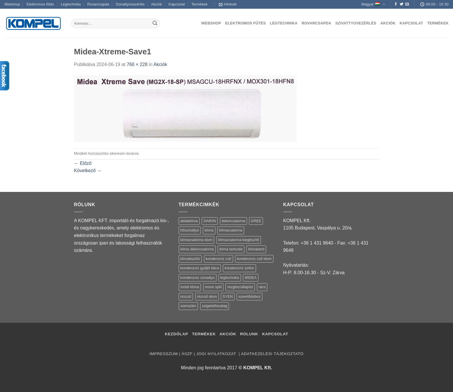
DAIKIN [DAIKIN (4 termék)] (209, 221)
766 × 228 (137, 64)
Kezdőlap (176, 334)
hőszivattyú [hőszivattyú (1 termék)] (189, 230)
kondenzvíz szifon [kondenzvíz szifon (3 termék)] (239, 268)
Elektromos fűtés (40, 4)
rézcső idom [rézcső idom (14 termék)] (207, 296)
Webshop (12, 4)
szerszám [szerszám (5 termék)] (188, 306)
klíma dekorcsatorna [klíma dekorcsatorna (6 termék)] (197, 249)
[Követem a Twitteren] (401, 4)
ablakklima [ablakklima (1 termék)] (189, 221)
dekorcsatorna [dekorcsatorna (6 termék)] (233, 221)
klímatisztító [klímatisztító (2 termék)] (190, 258)
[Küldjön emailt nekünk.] (407, 4)
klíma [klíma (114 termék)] (209, 230)
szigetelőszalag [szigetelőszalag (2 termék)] (215, 306)
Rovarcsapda (98, 4)
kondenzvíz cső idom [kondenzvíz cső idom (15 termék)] (254, 258)
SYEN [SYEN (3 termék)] (228, 296)
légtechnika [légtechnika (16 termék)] (229, 277)
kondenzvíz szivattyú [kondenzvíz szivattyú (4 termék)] (197, 277)
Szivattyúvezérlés (130, 4)
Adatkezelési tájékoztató (272, 354)
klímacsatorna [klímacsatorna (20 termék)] (230, 230)
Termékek (199, 4)
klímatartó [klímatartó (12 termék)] (256, 249)
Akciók (156, 4)
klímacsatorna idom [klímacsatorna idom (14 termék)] (196, 240)
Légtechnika (71, 4)
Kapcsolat (177, 4)
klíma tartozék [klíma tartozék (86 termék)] (231, 249)
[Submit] (155, 23)
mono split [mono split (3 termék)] (213, 287)
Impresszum (163, 354)
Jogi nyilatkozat (216, 354)
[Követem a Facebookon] (396, 4)
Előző (83, 163)
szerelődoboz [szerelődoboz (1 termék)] (249, 296)
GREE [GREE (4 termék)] (256, 221)
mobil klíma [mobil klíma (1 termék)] (189, 287)
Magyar (373, 4)
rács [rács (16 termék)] (262, 287)
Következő (88, 170)
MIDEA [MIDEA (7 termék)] (251, 277)
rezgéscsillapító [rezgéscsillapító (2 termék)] (240, 287)
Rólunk (249, 334)
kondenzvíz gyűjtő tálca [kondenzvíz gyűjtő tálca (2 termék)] (199, 268)
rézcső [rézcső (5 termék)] (185, 296)
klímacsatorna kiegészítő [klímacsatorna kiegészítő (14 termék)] (238, 240)
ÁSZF (187, 354)
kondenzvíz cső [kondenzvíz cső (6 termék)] (218, 258)
